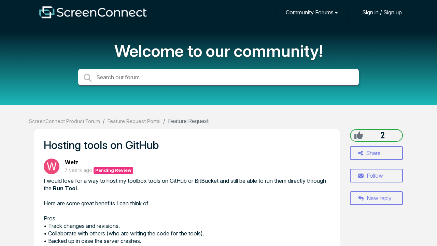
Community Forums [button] (310, 12)
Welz (71, 162)
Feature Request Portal (134, 121)
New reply (375, 198)
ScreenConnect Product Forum (64, 121)
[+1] (358, 135)
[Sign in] (377, 12)
